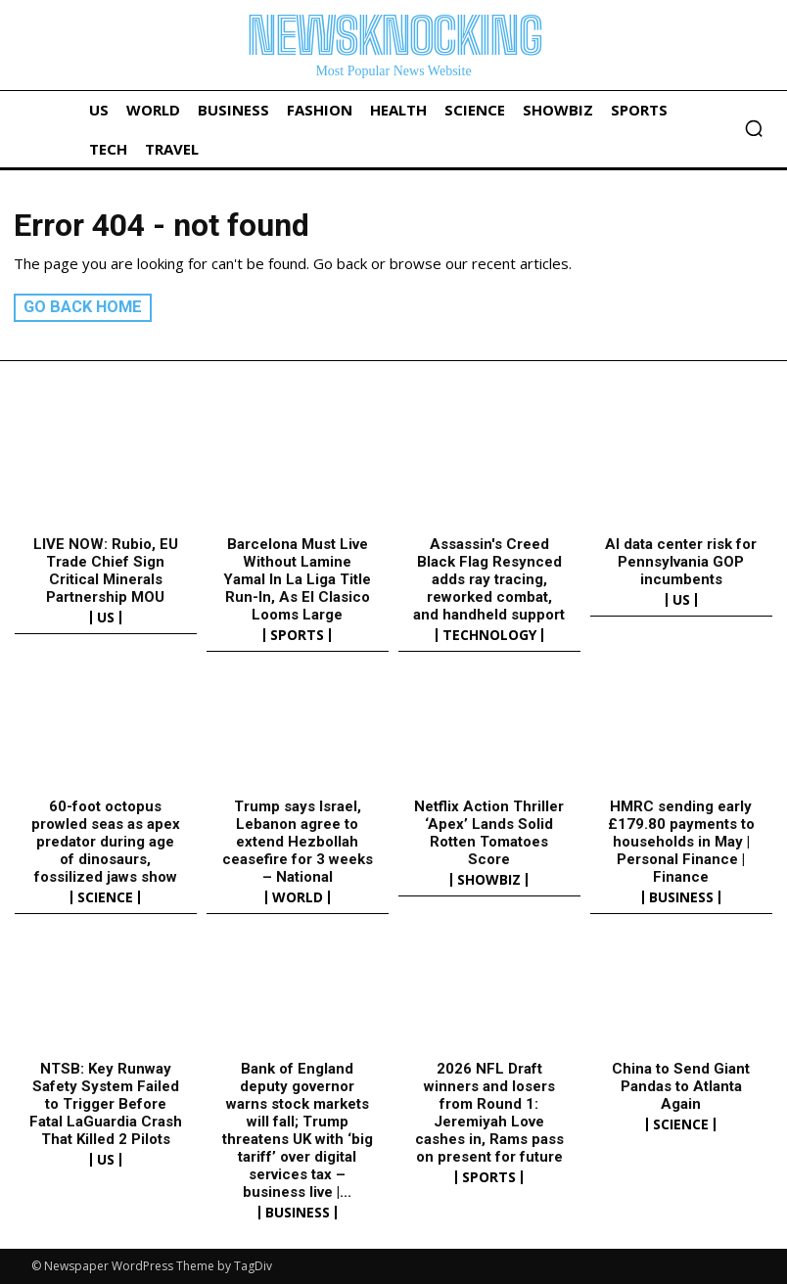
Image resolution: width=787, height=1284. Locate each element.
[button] (753, 128)
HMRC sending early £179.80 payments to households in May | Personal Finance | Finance (681, 842)
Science (105, 897)
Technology (489, 635)
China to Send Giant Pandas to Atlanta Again (681, 1086)
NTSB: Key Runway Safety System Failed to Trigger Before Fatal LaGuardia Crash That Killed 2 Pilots (105, 1104)
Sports (297, 635)
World (297, 897)
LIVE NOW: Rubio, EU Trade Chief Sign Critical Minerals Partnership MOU (105, 570)
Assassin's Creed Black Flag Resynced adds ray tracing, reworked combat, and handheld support (489, 579)
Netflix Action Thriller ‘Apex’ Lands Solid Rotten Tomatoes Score (489, 833)
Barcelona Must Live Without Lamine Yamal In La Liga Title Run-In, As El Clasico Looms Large (297, 579)
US (106, 617)
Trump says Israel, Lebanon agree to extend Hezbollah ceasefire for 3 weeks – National (297, 842)
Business (681, 897)
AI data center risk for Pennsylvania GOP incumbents (681, 561)
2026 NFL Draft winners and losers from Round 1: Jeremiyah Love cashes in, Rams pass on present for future (489, 1113)
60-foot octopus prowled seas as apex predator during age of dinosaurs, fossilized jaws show (105, 842)
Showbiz (489, 880)
